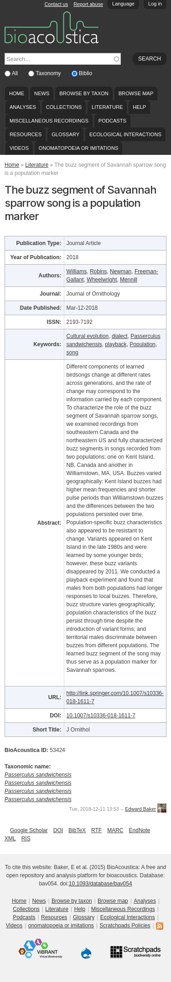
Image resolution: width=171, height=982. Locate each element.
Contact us (56, 4)
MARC (115, 830)
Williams (77, 271)
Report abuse (88, 4)
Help (139, 107)
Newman (120, 271)
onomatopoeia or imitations (79, 148)
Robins (98, 271)
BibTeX (77, 830)
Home (16, 93)
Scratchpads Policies (124, 925)
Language (123, 3)
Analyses (23, 107)
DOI (58, 830)
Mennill (128, 279)
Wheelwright (102, 279)
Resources (25, 134)
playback (115, 344)
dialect (120, 336)
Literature (107, 107)
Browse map (136, 93)
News (41, 93)
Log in (155, 3)
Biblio (85, 73)
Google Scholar (29, 830)
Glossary (65, 134)
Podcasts (112, 120)
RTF (96, 830)
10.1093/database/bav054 (100, 883)
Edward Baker (140, 809)
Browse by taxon (84, 93)
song (72, 352)
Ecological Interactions (125, 134)
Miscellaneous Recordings (49, 120)
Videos (19, 148)
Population (142, 344)
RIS (26, 838)
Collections (64, 107)
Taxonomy (49, 73)
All (16, 73)
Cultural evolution (88, 336)
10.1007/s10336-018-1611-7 (101, 715)
